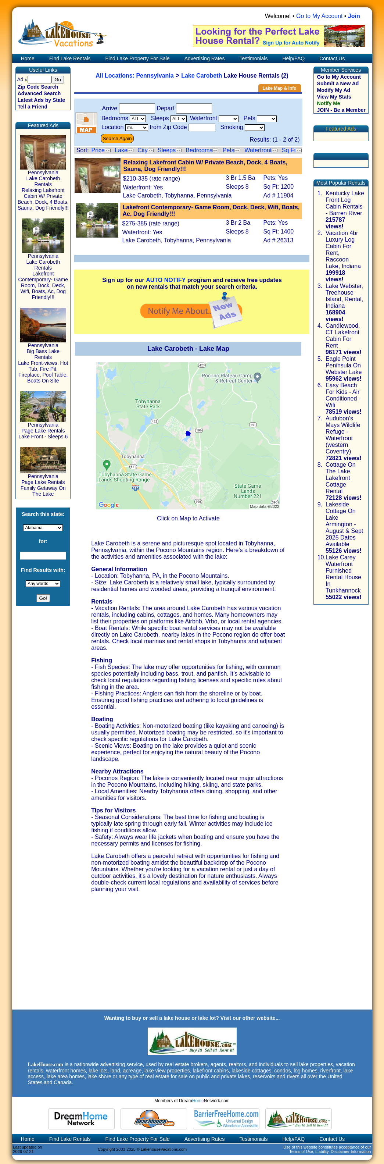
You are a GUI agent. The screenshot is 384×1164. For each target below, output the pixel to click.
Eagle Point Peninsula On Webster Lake (344, 365)
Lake (121, 150)
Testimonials (253, 58)
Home (27, 58)
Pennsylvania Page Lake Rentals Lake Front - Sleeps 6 (43, 428)
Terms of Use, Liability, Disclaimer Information (330, 1151)
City (142, 150)
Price (97, 150)
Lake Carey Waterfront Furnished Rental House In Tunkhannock (343, 574)
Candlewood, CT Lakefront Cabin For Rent (343, 336)
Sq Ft (289, 150)
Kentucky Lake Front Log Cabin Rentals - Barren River (345, 203)
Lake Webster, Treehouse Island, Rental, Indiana (344, 296)
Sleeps (167, 150)
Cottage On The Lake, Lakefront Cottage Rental (341, 478)
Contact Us (332, 58)
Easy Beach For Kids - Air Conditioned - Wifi (343, 395)
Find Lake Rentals (70, 58)
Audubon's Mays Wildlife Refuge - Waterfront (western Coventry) (343, 435)
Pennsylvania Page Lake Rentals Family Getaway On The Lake (43, 483)
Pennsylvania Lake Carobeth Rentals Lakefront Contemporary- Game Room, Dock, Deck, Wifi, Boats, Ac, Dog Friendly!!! (43, 274)
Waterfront (258, 150)
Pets (228, 150)
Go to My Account (319, 16)
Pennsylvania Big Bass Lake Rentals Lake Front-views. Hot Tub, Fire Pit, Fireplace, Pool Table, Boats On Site (43, 361)
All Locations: (116, 75)
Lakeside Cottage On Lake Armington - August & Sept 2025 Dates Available (344, 524)
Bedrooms (199, 150)
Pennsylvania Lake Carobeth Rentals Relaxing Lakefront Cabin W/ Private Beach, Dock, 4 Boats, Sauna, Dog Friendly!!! (43, 188)
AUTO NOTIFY (166, 280)
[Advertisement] (191, 957)
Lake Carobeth (201, 75)
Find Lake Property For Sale (137, 58)
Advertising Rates (204, 58)
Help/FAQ (293, 58)
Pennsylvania (154, 75)
